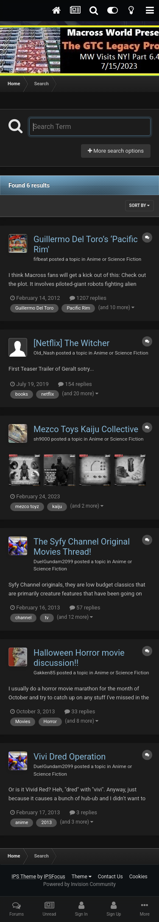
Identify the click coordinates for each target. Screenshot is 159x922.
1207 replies (88, 298)
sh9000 (41, 439)
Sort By (139, 205)
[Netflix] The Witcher (71, 343)
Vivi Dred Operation (69, 757)
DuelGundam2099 (53, 561)
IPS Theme (23, 877)
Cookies (138, 877)
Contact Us (110, 877)
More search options (116, 151)
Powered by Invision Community (79, 884)
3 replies (83, 812)
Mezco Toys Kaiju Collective (85, 429)
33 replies (79, 711)
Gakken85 (44, 673)
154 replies (75, 384)
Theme (82, 877)
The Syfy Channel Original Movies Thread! (81, 546)
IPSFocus (54, 877)
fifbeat (40, 259)
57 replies (85, 607)
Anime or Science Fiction (113, 259)
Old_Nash (44, 353)
